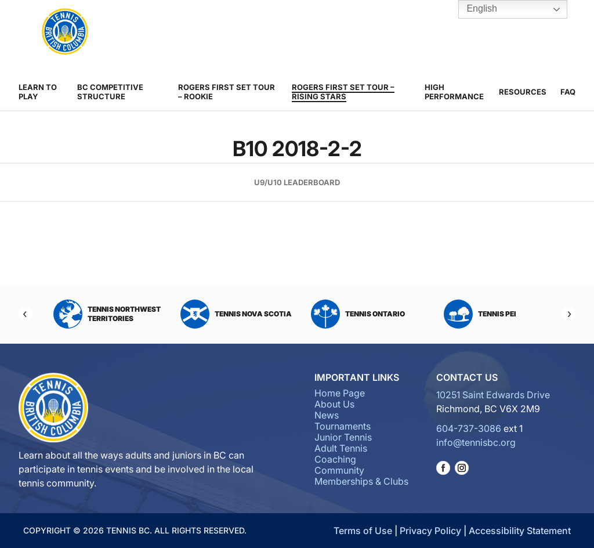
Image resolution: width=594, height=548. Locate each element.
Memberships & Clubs (361, 481)
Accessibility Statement (520, 530)
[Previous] (25, 314)
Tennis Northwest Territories (107, 314)
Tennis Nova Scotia (236, 314)
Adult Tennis (340, 448)
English (473, 9)
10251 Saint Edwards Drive (493, 395)
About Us (334, 404)
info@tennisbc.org (476, 442)
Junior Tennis (343, 437)
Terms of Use (363, 530)
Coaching (335, 459)
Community (339, 470)
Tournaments (342, 426)
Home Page (339, 393)
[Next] (568, 314)
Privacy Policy (430, 530)
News (326, 415)
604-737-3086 (468, 428)
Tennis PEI (480, 314)
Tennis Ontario (358, 314)
